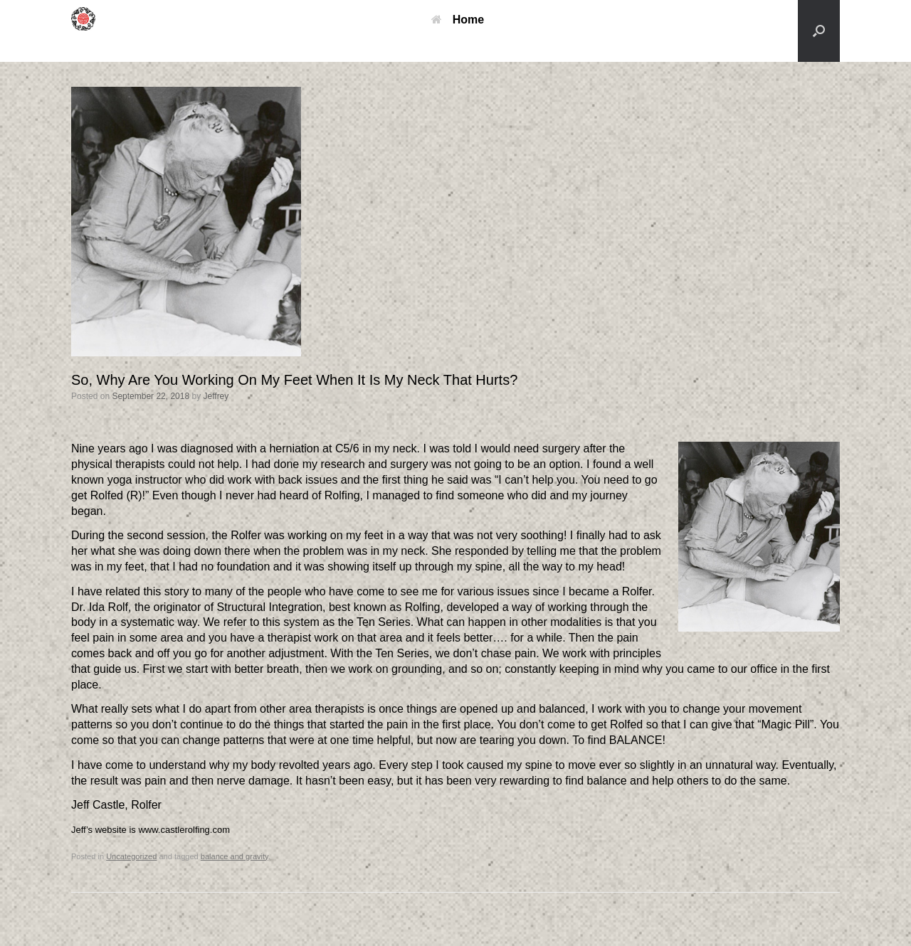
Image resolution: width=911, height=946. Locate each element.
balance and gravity (234, 856)
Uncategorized (131, 856)
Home (457, 20)
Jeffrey (216, 396)
